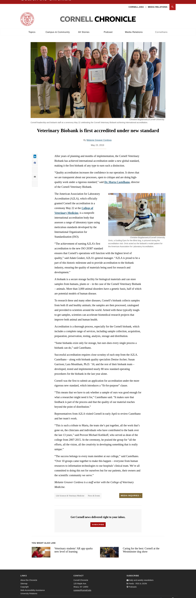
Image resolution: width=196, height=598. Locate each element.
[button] (172, 4)
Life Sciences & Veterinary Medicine (70, 492)
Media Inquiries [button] (131, 492)
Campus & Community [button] (58, 29)
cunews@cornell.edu (82, 587)
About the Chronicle (28, 577)
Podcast (108, 29)
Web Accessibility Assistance (32, 587)
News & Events (94, 492)
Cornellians (161, 29)
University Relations (28, 590)
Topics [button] (31, 29)
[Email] (173, 595)
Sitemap (23, 580)
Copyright (24, 583)
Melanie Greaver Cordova (99, 137)
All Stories (83, 29)
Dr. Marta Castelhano (117, 178)
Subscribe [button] (98, 521)
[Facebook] (161, 595)
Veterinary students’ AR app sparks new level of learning (73, 547)
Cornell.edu (136, 3)
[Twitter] (167, 595)
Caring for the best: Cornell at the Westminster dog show (141, 547)
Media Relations (157, 3)
